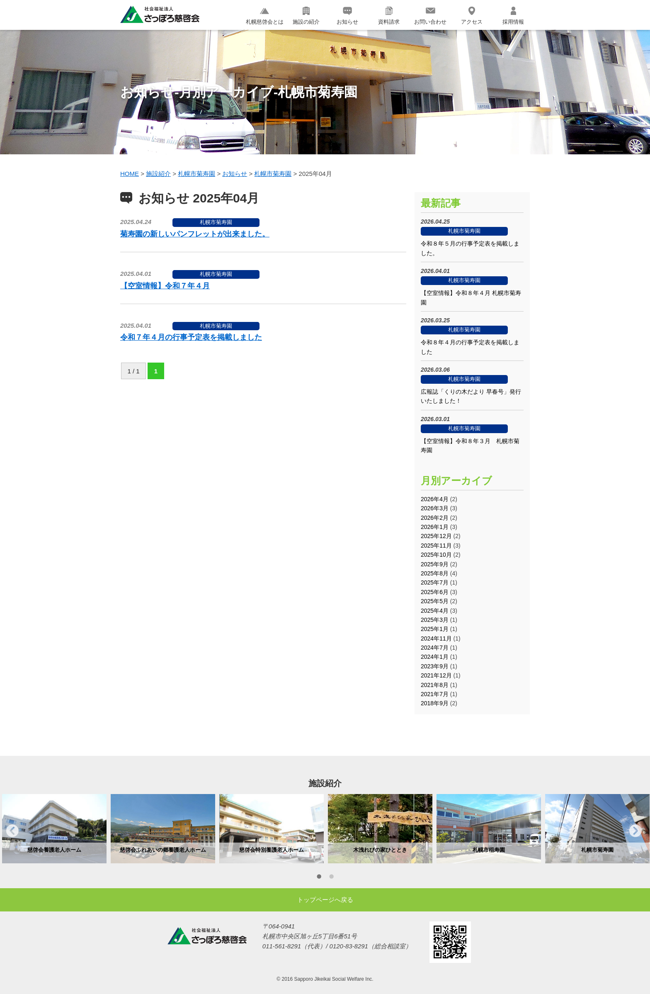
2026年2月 (435, 517)
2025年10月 (436, 554)
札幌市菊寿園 (216, 222)
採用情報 (513, 16)
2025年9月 (435, 564)
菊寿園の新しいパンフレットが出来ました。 (194, 234)
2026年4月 (435, 499)
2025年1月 (435, 629)
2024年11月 (436, 638)
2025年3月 (435, 619)
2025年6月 (435, 592)
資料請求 (389, 16)
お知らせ (347, 16)
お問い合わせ (430, 16)
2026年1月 (435, 527)
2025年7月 (435, 582)
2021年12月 (436, 675)
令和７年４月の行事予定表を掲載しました (191, 337)
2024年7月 (435, 647)
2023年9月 (435, 666)
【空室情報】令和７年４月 (165, 286)
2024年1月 (435, 656)
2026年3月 (435, 508)
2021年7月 (435, 694)
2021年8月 (435, 685)
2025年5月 (435, 601)
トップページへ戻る (325, 899)
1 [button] (319, 878)
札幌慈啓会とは (265, 16)
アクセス (472, 16)
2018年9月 (435, 703)
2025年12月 (436, 536)
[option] (54, 828)
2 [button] (331, 878)
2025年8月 (435, 573)
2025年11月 (436, 545)
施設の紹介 (306, 16)
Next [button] (635, 830)
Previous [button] (12, 830)
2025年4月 (435, 610)
